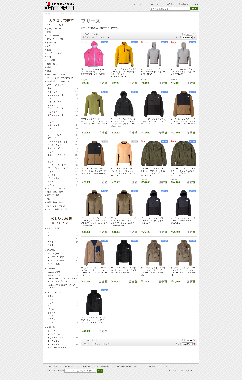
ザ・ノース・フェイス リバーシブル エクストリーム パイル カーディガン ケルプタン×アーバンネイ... (94, 271)
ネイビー (63, 312)
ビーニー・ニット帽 (63, 165)
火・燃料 (51, 60)
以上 (63, 263)
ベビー (63, 181)
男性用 (63, 242)
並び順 (178, 37)
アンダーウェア (63, 145)
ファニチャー (53, 35)
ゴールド (63, 309)
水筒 (49, 57)
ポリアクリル (63, 334)
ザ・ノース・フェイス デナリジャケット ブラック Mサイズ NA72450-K (153, 121)
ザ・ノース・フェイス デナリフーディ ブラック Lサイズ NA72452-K (153, 220)
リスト (108, 37)
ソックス (63, 151)
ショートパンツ (63, 135)
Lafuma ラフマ (63, 272)
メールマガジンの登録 (55, 370)
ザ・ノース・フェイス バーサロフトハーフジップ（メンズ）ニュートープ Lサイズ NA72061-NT (183, 172)
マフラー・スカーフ (63, 155)
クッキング (52, 42)
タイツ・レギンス (63, 148)
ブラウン (63, 319)
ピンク (63, 316)
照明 (49, 67)
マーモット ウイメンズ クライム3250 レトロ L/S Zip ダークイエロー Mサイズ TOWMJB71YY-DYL (124, 73)
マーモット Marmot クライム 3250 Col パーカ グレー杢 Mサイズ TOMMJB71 (183, 71)
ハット (63, 158)
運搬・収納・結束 (55, 192)
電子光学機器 (53, 195)
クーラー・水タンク (56, 53)
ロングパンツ (63, 131)
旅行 (49, 199)
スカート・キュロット (63, 141)
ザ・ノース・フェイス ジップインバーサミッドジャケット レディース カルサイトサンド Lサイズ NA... (124, 172)
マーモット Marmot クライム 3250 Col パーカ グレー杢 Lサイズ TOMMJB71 (154, 71)
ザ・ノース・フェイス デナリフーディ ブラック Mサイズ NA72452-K (183, 220)
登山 (49, 71)
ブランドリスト (168, 366)
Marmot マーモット (63, 275)
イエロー (63, 296)
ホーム (47, 13)
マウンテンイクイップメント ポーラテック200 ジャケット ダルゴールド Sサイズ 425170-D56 (94, 121)
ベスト (63, 128)
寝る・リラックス (55, 39)
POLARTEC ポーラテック (63, 347)
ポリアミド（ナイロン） (63, 337)
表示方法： (87, 37)
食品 (49, 46)
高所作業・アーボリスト (58, 81)
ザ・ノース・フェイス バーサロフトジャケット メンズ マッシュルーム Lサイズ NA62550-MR (183, 271)
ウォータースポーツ (56, 188)
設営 (49, 32)
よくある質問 (150, 366)
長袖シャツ (63, 91)
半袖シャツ (63, 88)
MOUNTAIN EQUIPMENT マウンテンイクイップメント (63, 280)
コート (63, 118)
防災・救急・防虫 (55, 202)
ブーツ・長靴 (63, 178)
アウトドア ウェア (59, 13)
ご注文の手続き (181, 4)
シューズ (63, 171)
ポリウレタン (63, 341)
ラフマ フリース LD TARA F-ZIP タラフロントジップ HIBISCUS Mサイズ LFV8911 (93, 71)
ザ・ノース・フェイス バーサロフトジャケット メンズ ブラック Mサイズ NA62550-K (123, 270)
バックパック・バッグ (57, 74)
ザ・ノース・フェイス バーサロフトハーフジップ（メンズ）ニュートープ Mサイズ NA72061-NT (154, 172)
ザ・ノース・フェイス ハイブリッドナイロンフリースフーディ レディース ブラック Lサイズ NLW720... (124, 122)
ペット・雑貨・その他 (57, 209)
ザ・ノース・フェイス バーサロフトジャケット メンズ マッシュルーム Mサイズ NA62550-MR (153, 271)
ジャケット (63, 111)
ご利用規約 (85, 366)
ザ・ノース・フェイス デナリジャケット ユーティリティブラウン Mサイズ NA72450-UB (183, 121)
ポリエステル (63, 344)
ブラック (63, 322)
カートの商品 (166, 4)
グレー (63, 306)
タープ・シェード (55, 28)
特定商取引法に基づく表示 (127, 366)
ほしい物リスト (152, 4)
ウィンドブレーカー (63, 108)
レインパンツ (63, 98)
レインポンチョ (63, 101)
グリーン (63, 302)
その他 (63, 185)
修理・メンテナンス (56, 206)
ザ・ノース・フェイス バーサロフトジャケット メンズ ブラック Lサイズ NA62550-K (93, 319)
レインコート (63, 105)
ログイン (194, 4)
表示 (183, 34)
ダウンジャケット (63, 115)
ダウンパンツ (63, 138)
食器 (49, 50)
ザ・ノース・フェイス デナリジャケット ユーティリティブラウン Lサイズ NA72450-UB (93, 170)
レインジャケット (63, 95)
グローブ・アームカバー (63, 168)
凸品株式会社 (69, 366)
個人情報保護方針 (103, 366)
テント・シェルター (56, 25)
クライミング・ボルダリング (60, 78)
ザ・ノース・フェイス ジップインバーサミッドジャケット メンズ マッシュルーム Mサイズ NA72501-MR (123, 221)
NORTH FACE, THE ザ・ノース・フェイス (63, 286)
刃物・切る (52, 64)
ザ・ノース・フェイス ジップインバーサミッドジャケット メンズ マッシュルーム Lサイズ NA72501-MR (94, 221)
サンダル (63, 175)
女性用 (63, 245)
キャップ (63, 161)
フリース (63, 121)
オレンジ (63, 299)
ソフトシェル (63, 125)
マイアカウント (136, 4)
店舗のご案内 (52, 366)
